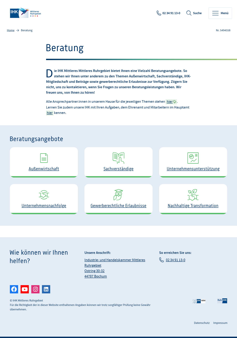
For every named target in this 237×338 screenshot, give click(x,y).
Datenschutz (202, 323)
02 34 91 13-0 (171, 13)
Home (10, 30)
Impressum (220, 323)
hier (170, 101)
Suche (197, 13)
